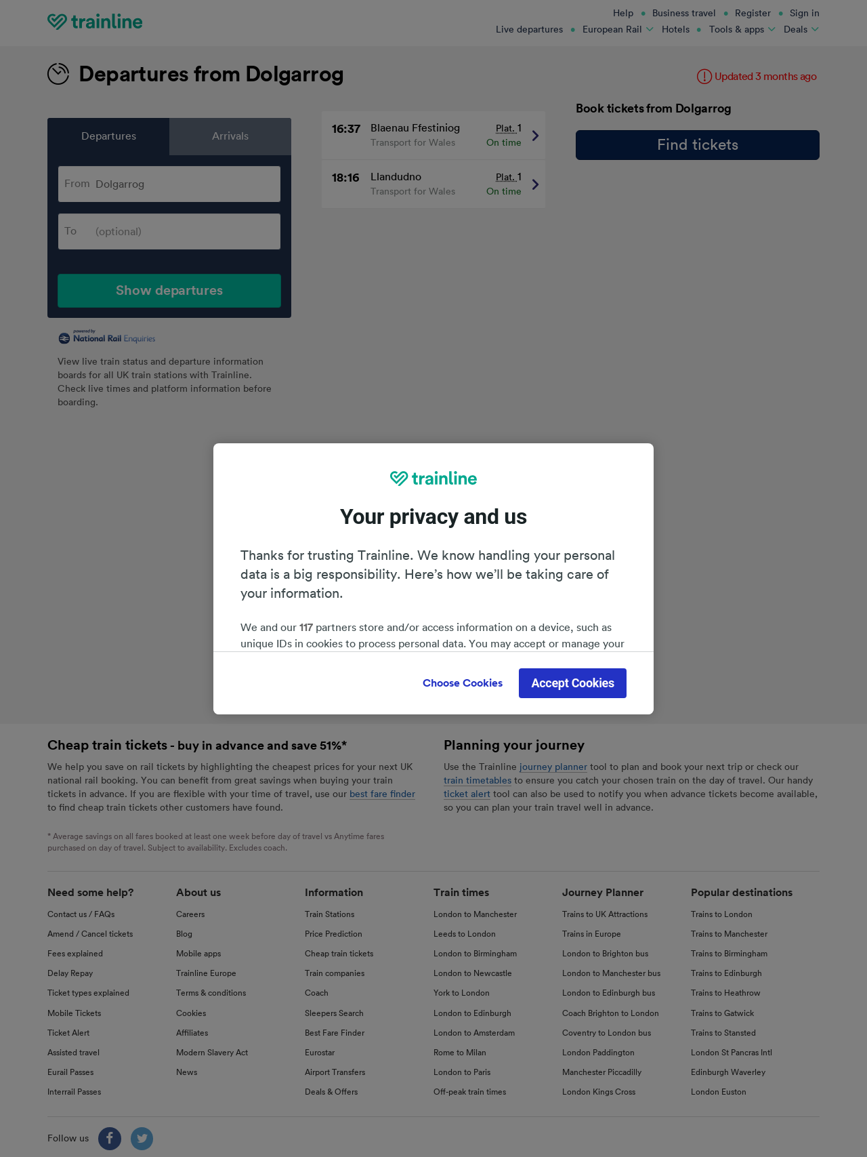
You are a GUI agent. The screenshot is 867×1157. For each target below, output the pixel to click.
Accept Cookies (572, 683)
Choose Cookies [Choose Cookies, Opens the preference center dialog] (463, 683)
